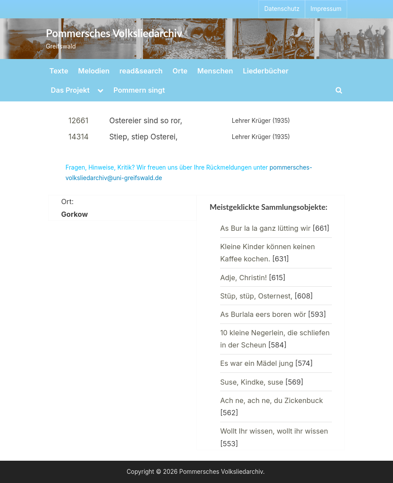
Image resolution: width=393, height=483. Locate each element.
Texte (58, 70)
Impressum (325, 8)
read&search (141, 70)
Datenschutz (282, 8)
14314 (79, 136)
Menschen (215, 70)
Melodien (94, 70)
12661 (78, 120)
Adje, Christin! (243, 277)
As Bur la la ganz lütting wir (265, 228)
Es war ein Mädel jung (256, 363)
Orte (179, 70)
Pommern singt (139, 90)
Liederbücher (265, 70)
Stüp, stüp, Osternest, (256, 296)
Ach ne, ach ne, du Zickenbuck (271, 400)
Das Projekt (70, 90)
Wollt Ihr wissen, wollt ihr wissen (274, 431)
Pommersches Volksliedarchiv (114, 33)
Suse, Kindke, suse (251, 382)
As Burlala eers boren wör (263, 314)
